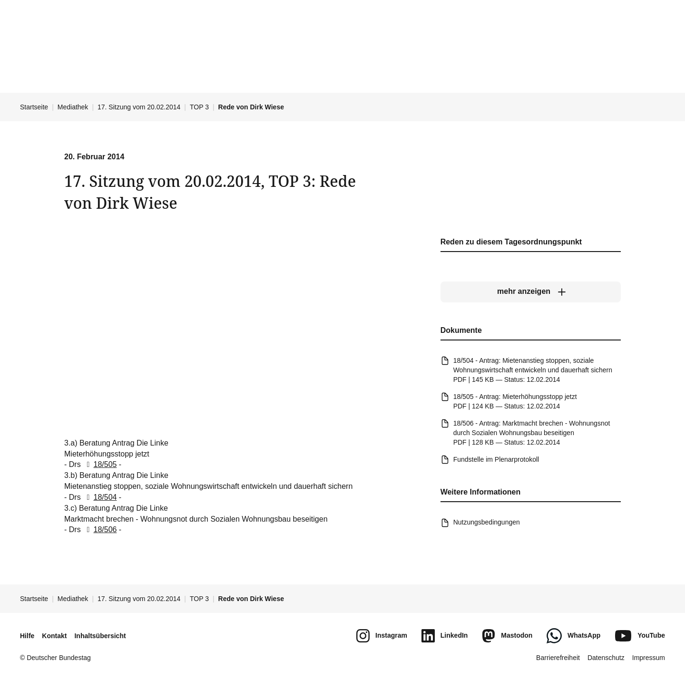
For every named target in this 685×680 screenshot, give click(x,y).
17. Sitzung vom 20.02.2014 (139, 107)
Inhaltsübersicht (100, 636)
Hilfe (27, 636)
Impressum (648, 657)
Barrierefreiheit (558, 657)
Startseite (34, 107)
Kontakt (54, 636)
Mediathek (73, 107)
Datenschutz (606, 657)
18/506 (100, 529)
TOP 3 (199, 107)
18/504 (100, 497)
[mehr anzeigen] (530, 291)
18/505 (100, 464)
